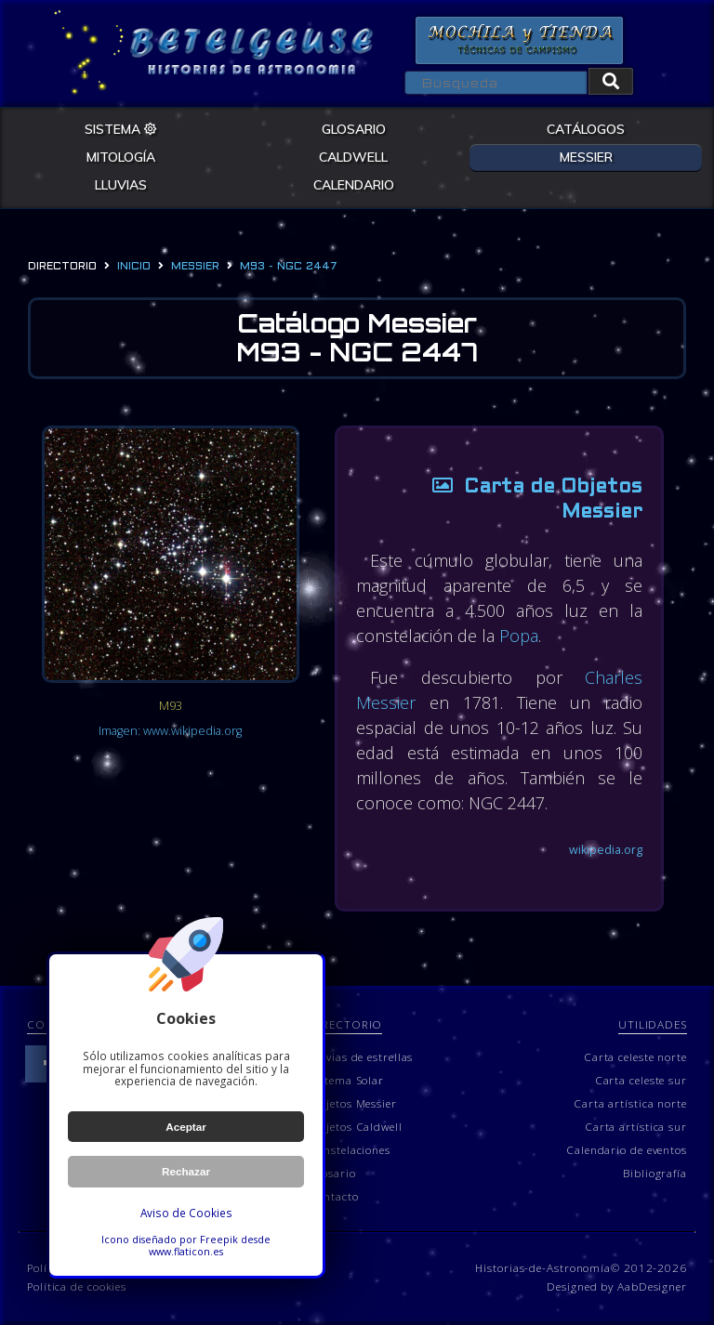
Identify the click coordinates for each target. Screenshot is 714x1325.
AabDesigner (652, 1286)
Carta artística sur (636, 1126)
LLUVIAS (121, 185)
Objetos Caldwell (355, 1126)
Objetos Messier (353, 1102)
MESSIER (586, 157)
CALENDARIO (353, 185)
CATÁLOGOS (586, 129)
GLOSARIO (354, 129)
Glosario (332, 1172)
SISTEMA (121, 129)
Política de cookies (76, 1286)
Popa (518, 635)
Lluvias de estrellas (361, 1056)
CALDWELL (353, 157)
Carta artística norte (630, 1102)
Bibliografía (655, 1172)
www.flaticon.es (186, 1251)
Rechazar (186, 1171)
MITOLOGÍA (120, 157)
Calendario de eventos (626, 1149)
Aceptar (185, 1127)
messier (195, 266)
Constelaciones (349, 1149)
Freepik (219, 1239)
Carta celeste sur (641, 1079)
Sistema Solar (346, 1079)
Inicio (134, 266)
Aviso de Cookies (186, 1212)
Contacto (333, 1195)
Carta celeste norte (635, 1056)
